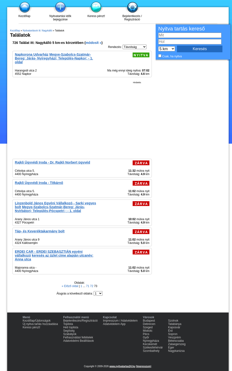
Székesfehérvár (153, 347)
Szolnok (173, 320)
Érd (170, 330)
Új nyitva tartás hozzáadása (40, 324)
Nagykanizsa (176, 351)
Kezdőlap (24, 16)
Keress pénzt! (96, 16)
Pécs (146, 334)
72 (92, 286)
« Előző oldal (70, 286)
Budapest (149, 320)
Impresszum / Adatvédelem (120, 320)
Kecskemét (150, 344)
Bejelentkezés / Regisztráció (132, 17)
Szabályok (69, 334)
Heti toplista (70, 327)
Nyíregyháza (151, 340)
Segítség (68, 330)
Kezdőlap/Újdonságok (37, 320)
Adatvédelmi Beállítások (78, 340)
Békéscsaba (176, 340)
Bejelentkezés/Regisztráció (80, 320)
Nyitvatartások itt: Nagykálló (37, 30)
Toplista (68, 324)
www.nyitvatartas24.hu (122, 366)
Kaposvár (174, 327)
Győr (146, 337)
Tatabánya (174, 324)
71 (88, 286)
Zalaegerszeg (177, 344)
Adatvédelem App (114, 324)
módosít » (93, 43)
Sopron (172, 334)
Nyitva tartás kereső (181, 29)
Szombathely (151, 351)
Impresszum (143, 366)
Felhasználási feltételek (78, 337)
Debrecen (149, 324)
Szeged (148, 327)
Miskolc (148, 330)
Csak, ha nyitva (172, 56)
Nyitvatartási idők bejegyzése (60, 17)
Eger (171, 347)
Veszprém (174, 337)
